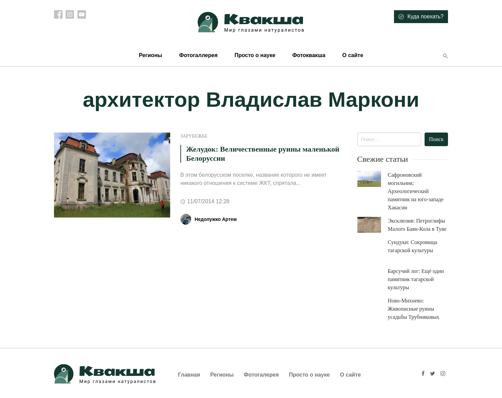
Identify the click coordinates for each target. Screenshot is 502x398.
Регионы (150, 55)
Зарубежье (194, 136)
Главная (189, 375)
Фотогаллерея (198, 55)
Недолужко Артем (216, 219)
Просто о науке (254, 55)
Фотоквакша (308, 55)
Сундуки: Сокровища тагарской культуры (412, 246)
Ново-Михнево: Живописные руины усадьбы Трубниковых (414, 309)
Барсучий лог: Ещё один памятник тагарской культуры (416, 279)
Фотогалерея (261, 375)
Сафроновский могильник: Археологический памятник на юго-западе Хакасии (416, 191)
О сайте (352, 55)
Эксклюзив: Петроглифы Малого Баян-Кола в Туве (417, 225)
